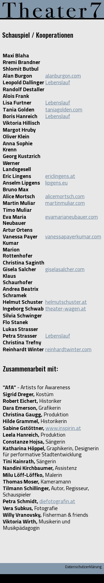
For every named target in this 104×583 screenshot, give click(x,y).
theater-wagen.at (65, 309)
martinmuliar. (60, 203)
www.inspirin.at (63, 428)
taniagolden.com (63, 109)
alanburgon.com (63, 76)
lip (47, 183)
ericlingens (57, 176)
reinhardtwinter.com (68, 349)
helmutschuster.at (66, 302)
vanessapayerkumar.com (73, 236)
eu (65, 183)
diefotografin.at (57, 501)
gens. (56, 183)
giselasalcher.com (65, 269)
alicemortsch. (60, 196)
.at (72, 176)
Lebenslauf (57, 82)
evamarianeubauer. (66, 217)
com (80, 196)
